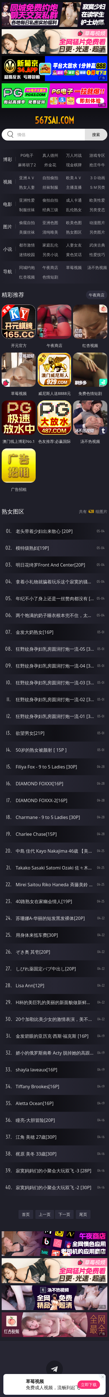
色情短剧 (50, 277)
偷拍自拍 (50, 200)
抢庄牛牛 (97, 164)
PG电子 (27, 155)
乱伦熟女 (74, 209)
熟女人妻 (27, 187)
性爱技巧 (97, 254)
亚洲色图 (50, 222)
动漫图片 (97, 222)
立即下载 (89, 1384)
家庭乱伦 (50, 245)
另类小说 (50, 254)
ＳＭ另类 (97, 187)
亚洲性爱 (27, 200)
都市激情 (27, 245)
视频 (7, 182)
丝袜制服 (50, 187)
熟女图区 (74, 232)
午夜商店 (50, 267)
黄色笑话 (74, 254)
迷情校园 (27, 254)
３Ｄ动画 (97, 177)
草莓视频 (74, 267)
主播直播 (74, 187)
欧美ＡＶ (74, 177)
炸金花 (50, 164)
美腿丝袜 (27, 232)
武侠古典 (97, 245)
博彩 (7, 159)
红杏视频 (27, 277)
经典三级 (50, 209)
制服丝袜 (27, 209)
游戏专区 (97, 155)
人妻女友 (74, 245)
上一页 (45, 1214)
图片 (7, 227)
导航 (7, 271)
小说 (7, 249)
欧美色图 (74, 222)
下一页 (64, 1214)
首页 (26, 1214)
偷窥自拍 (27, 222)
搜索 (96, 134)
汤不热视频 (97, 267)
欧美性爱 (97, 200)
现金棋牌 (74, 164)
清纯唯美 (50, 232)
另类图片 (97, 232)
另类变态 (97, 209)
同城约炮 (27, 267)
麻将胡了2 (27, 164)
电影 (7, 204)
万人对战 (74, 155)
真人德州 (50, 155)
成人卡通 (74, 200)
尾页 (83, 1214)
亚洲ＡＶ (27, 177)
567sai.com (54, 120)
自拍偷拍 (50, 177)
